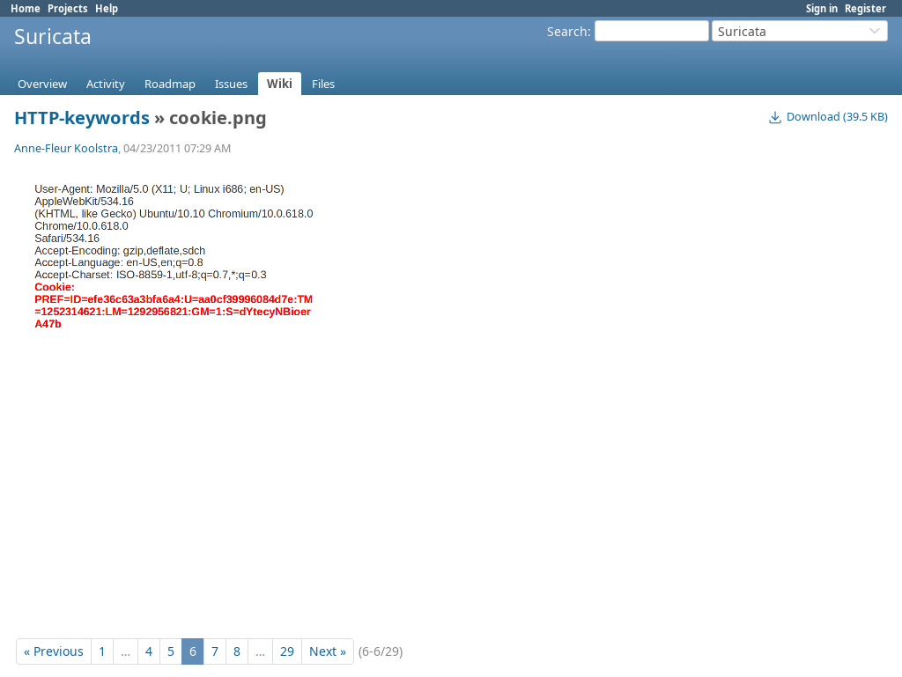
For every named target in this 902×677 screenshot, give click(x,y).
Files (323, 84)
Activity (105, 84)
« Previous (54, 651)
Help (106, 8)
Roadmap (170, 84)
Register (865, 8)
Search (567, 31)
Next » (327, 651)
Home (26, 8)
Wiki (279, 84)
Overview (42, 84)
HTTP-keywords (82, 117)
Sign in (822, 8)
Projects (68, 8)
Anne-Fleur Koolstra (66, 148)
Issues (231, 84)
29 (287, 651)
